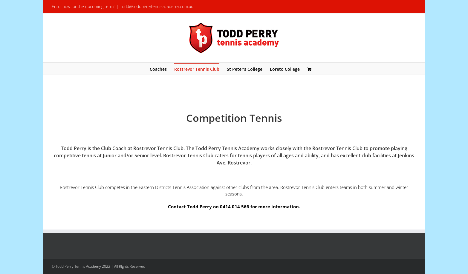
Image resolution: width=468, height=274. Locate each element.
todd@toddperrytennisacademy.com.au (156, 6)
